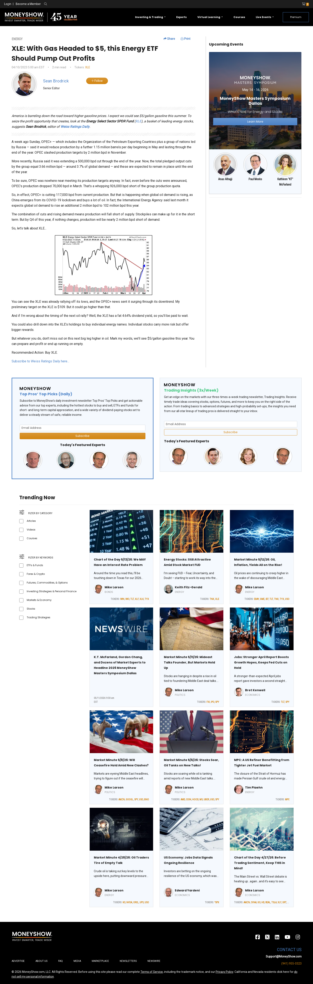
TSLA (274, 902)
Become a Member (28, 4)
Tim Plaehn (254, 787)
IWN (122, 599)
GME (262, 599)
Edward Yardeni (187, 890)
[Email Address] (82, 428)
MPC (287, 799)
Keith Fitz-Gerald (188, 587)
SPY (217, 702)
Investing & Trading (149, 17)
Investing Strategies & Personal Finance (51, 591)
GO (258, 902)
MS (201, 799)
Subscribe (82, 436)
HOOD (195, 799)
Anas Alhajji (225, 179)
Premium (295, 17)
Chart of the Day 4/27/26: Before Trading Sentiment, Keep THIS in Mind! (260, 862)
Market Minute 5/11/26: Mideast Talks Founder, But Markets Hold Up (189, 662)
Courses (239, 17)
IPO (212, 702)
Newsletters (128, 961)
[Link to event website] (255, 100)
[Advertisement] (255, 230)
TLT (132, 599)
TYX (147, 599)
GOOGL (129, 799)
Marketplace (100, 961)
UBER (206, 799)
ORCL (136, 902)
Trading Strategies (38, 617)
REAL (267, 902)
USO (287, 599)
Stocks (31, 608)
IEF (267, 599)
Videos (31, 529)
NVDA (129, 902)
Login (7, 4)
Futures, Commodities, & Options (47, 582)
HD (262, 902)
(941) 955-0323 (291, 963)
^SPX (216, 902)
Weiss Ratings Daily (74, 127)
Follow (97, 80)
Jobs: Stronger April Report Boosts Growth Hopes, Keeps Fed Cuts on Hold (261, 662)
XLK (142, 599)
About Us (41, 961)
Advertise (18, 961)
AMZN (121, 799)
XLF (137, 599)
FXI (208, 702)
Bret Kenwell (255, 690)
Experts (181, 17)
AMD (183, 799)
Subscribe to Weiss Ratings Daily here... (40, 361)
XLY (279, 902)
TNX (212, 599)
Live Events (264, 17)
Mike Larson (114, 587)
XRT (284, 902)
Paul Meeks (255, 179)
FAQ (60, 961)
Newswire (153, 961)
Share (169, 38)
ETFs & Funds (35, 565)
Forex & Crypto (36, 574)
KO (124, 902)
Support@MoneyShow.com (284, 956)
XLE (87, 67)
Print (185, 38)
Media (77, 961)
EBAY (256, 599)
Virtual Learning (209, 17)
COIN (188, 799)
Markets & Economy (39, 600)
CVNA (253, 902)
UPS (142, 902)
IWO (127, 599)
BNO (146, 799)
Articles (31, 521)
